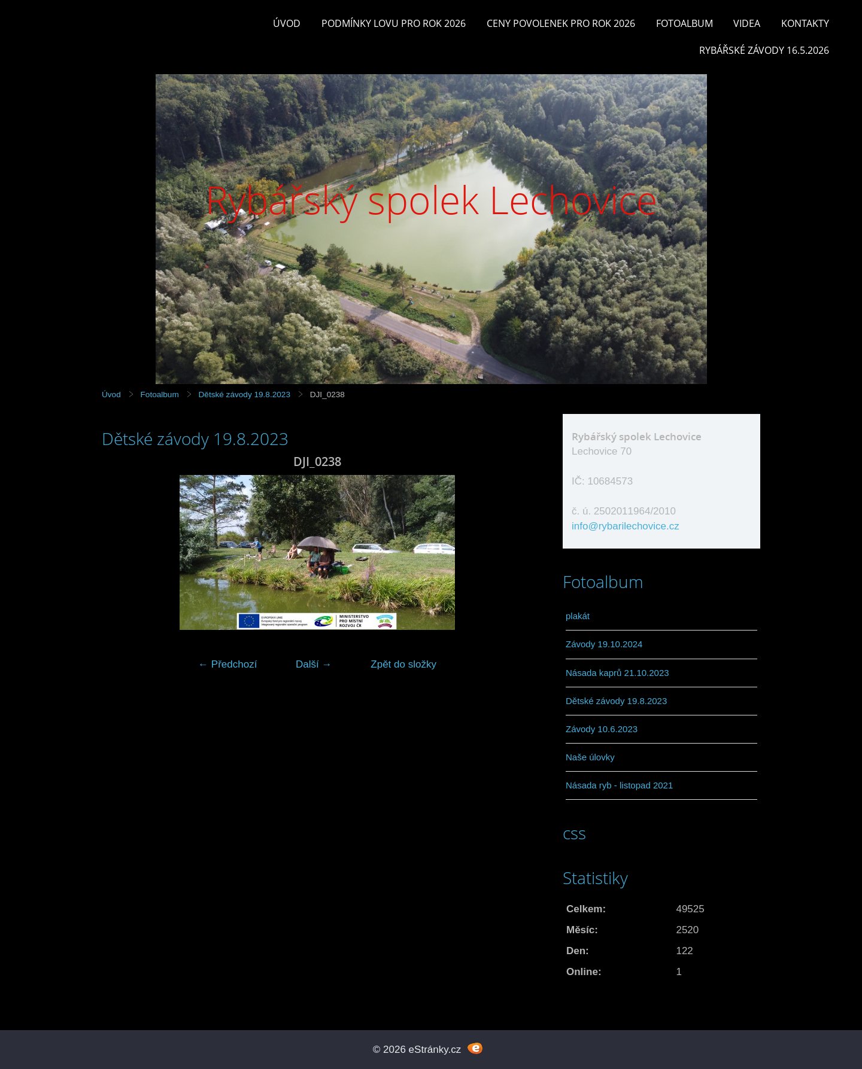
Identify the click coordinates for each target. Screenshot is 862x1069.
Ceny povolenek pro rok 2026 (561, 23)
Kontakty (805, 23)
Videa (746, 23)
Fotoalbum (684, 23)
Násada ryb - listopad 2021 (619, 785)
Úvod (287, 23)
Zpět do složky (403, 664)
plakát (578, 616)
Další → (314, 664)
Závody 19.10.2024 (604, 644)
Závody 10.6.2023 (602, 729)
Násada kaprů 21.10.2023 (617, 673)
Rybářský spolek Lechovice (431, 199)
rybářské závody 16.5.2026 (764, 50)
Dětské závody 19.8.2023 (244, 394)
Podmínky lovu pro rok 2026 (393, 23)
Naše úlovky (590, 757)
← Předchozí (227, 664)
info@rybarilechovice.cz (625, 526)
